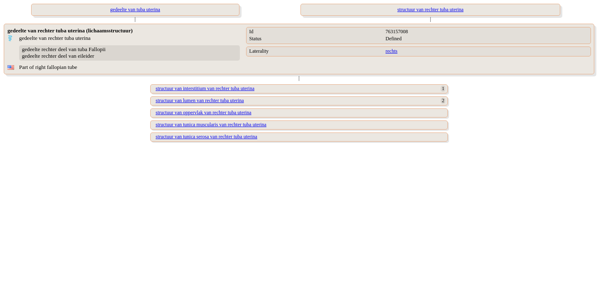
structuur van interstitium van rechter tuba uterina (205, 88)
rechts (392, 51)
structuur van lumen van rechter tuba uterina (200, 100)
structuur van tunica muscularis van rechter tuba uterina (211, 124)
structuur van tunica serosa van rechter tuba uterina (206, 137)
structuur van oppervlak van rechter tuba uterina (203, 112)
